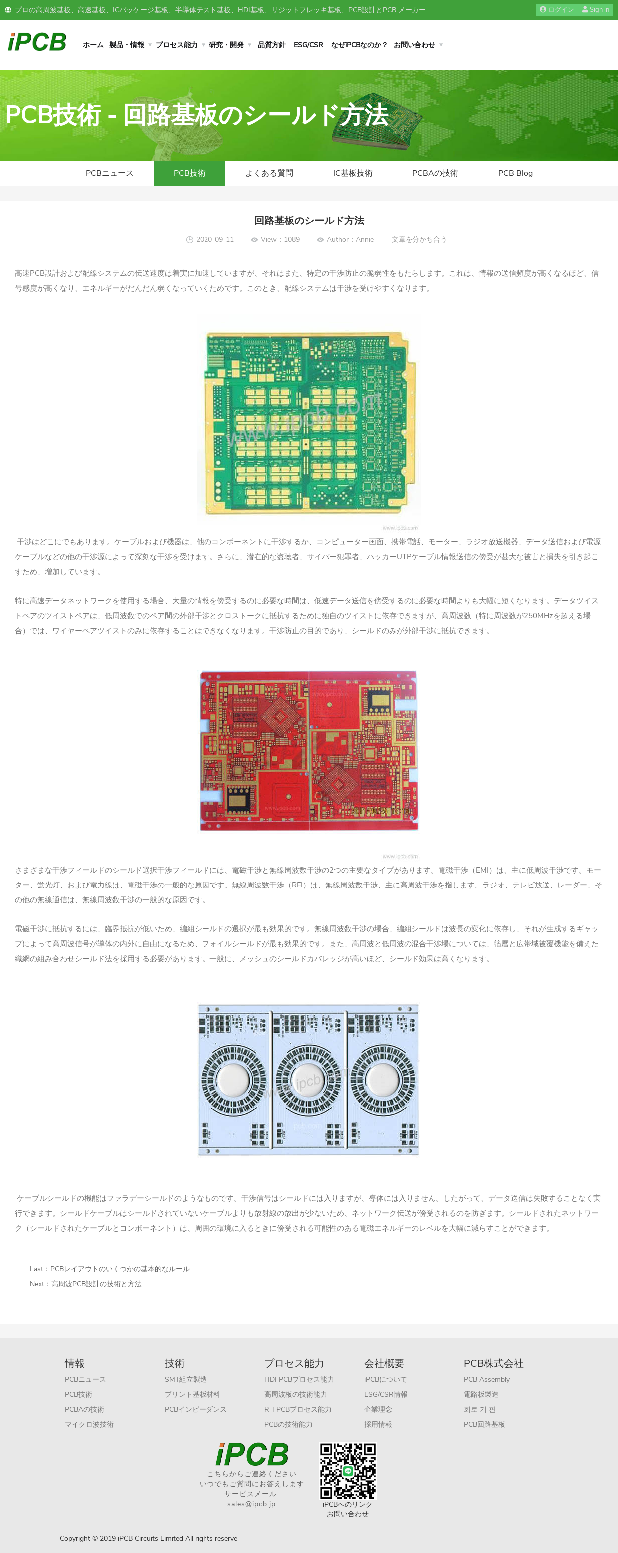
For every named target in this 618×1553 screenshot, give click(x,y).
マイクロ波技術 (89, 1424)
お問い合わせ (414, 45)
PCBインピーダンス (196, 1409)
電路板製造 (481, 1394)
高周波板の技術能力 (295, 1394)
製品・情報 (126, 45)
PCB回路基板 (484, 1424)
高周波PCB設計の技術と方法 (96, 1284)
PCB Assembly (487, 1379)
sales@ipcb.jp (251, 1504)
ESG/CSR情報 (386, 1394)
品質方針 (272, 45)
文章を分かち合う (419, 239)
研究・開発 (226, 45)
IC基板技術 (353, 173)
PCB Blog (515, 173)
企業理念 (378, 1409)
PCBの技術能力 (288, 1424)
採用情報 (378, 1424)
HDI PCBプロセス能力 (299, 1379)
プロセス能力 (177, 45)
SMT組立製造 (186, 1379)
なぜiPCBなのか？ (359, 45)
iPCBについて (385, 1379)
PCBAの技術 (435, 173)
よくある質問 (269, 173)
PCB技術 (190, 173)
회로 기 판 (480, 1409)
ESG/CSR (308, 45)
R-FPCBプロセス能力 (298, 1409)
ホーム (93, 45)
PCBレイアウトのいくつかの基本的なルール (120, 1269)
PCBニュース (110, 173)
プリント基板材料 (192, 1394)
